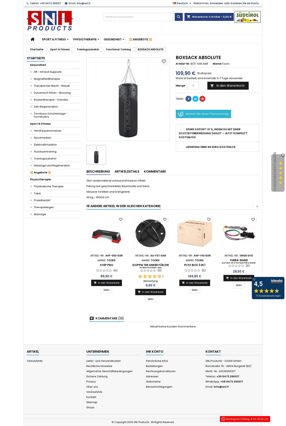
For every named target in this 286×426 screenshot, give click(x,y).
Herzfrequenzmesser (48, 131)
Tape (37, 193)
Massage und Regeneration (52, 165)
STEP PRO (106, 265)
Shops (90, 407)
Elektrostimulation (45, 145)
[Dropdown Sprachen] (182, 3)
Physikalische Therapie (49, 186)
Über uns (92, 387)
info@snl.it (83, 3)
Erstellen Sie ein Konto (245, 3)
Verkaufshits (35, 361)
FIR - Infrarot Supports (48, 72)
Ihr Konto (154, 351)
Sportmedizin (42, 138)
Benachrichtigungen (159, 387)
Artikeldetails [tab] (127, 171)
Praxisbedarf (42, 200)
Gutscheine (153, 381)
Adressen (152, 376)
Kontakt (91, 397)
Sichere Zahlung (96, 376)
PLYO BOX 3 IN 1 (194, 265)
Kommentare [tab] (155, 171)
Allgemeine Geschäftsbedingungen (109, 371)
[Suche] (143, 17)
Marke (217, 64)
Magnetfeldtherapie (47, 79)
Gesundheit (113, 39)
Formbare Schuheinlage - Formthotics (50, 115)
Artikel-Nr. (183, 64)
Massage (40, 214)
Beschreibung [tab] (98, 171)
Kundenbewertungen (275, 171)
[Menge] (193, 86)
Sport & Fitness (54, 39)
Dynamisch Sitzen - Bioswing (52, 93)
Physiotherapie (85, 39)
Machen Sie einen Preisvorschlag (203, 113)
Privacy (91, 381)
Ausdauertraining (45, 151)
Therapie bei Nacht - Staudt (52, 86)
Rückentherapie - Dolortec (51, 100)
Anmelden (216, 3)
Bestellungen (154, 366)
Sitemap (91, 402)
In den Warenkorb (227, 85)
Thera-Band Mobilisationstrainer (239, 261)
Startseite (36, 58)
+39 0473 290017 (50, 3)
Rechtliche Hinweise (99, 366)
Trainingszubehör (45, 158)
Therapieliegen (44, 207)
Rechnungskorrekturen (161, 371)
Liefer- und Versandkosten (103, 361)
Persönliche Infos (157, 361)
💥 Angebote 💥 (140, 39)
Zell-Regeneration (46, 107)
